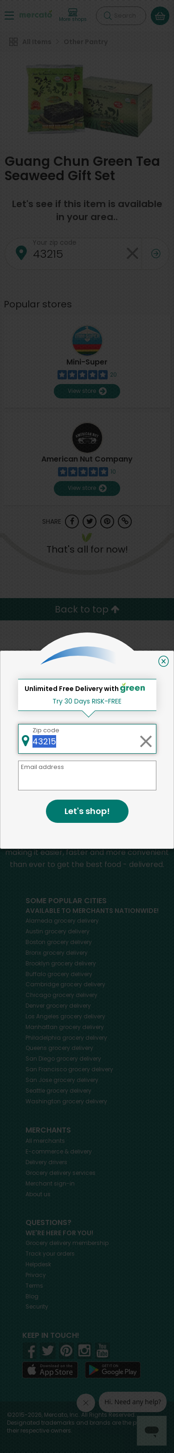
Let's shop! (87, 811)
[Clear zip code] (145, 739)
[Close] (163, 661)
